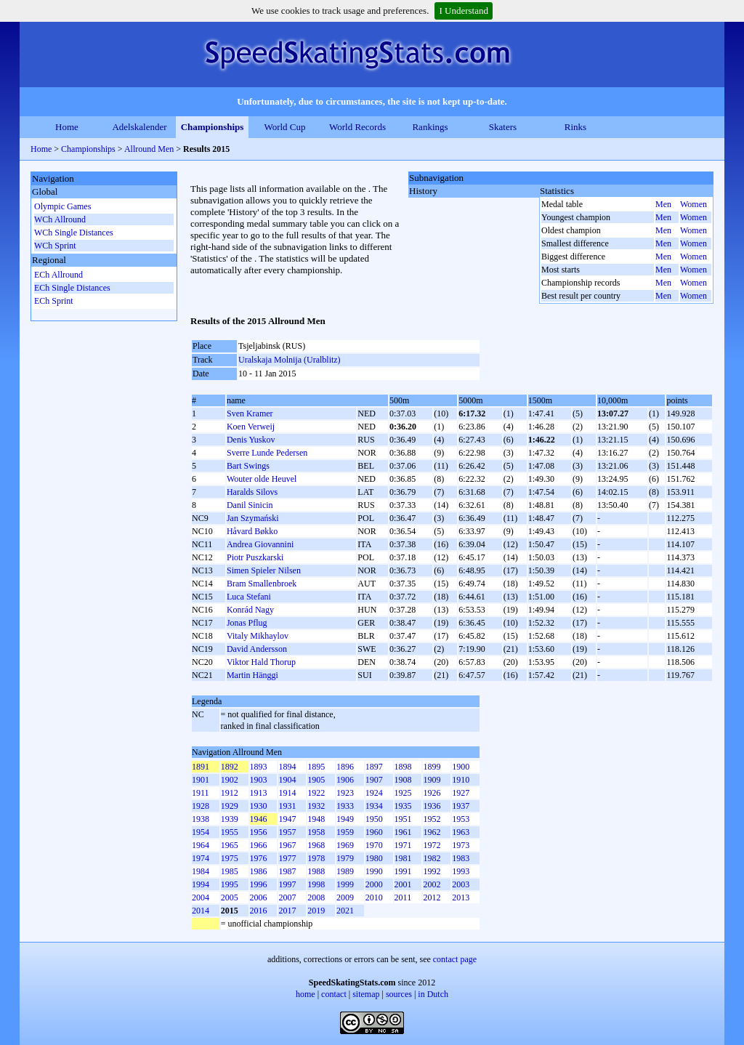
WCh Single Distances (73, 232)
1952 (431, 819)
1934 (374, 806)
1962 (431, 832)
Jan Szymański (253, 518)
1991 (403, 871)
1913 (258, 793)
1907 (374, 780)
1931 (287, 806)
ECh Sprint (53, 301)
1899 (431, 767)
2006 (258, 897)
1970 (374, 845)
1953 (460, 819)
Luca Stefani (249, 597)
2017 (287, 910)
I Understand (463, 10)
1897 (374, 767)
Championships (212, 126)
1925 (403, 793)
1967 (287, 845)
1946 (258, 819)
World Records (357, 126)
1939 (229, 819)
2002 (431, 884)
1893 (258, 767)
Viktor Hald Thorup (261, 662)
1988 (316, 871)
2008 (316, 897)
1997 (287, 884)
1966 (258, 845)
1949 (345, 819)
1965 (229, 845)
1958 (316, 832)
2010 (374, 897)
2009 (345, 897)
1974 (200, 858)
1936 (431, 806)
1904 (287, 780)
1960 (374, 832)
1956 (258, 832)
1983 (460, 858)
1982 (431, 858)
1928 (200, 806)
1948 (316, 819)
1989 (345, 871)
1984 (200, 871)
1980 (374, 858)
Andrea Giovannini (260, 544)
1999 (345, 884)
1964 (200, 845)
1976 (258, 858)
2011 (403, 897)
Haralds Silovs (252, 492)
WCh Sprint (55, 246)
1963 (460, 832)
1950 (374, 819)
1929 (229, 806)
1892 (229, 767)
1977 (287, 858)
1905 (316, 780)
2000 (374, 884)
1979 (345, 858)
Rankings (430, 126)
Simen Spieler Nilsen (264, 570)
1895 (316, 767)
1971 (403, 845)
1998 (316, 884)
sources (399, 994)
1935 (403, 806)
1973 (460, 845)
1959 (345, 832)
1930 (258, 806)
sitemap (365, 994)
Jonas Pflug (247, 623)
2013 (460, 897)
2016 (258, 910)
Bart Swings (248, 466)
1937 (460, 806)
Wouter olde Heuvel (261, 479)
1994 (200, 884)
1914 (287, 793)
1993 (460, 871)
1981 (403, 858)
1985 (229, 871)
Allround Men (149, 149)
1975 (229, 858)
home (305, 994)
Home (66, 126)
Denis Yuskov (251, 440)
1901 (200, 780)
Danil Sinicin (250, 505)
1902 (229, 780)
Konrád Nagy (250, 610)
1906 (345, 780)
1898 (403, 767)
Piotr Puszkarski (255, 557)
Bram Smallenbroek (261, 583)
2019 (316, 910)
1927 (460, 793)
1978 (316, 858)
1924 (374, 793)
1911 (200, 793)
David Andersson (257, 649)
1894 (287, 767)
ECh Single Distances (72, 288)
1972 (431, 845)
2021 (345, 910)
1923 (345, 793)
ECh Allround (58, 275)
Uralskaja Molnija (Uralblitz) (289, 360)
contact (334, 994)
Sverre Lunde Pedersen (267, 453)
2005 (229, 897)
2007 (287, 897)
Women (693, 204)
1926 (431, 793)
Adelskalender (139, 126)
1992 (431, 871)
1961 (403, 832)
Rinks (575, 126)
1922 (316, 793)
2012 (431, 897)
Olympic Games (62, 206)
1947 (287, 819)
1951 (403, 819)
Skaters (503, 126)
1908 (403, 780)
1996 (258, 884)
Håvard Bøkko (252, 531)
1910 (460, 780)
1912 (229, 793)
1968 (316, 845)
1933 (345, 806)
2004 (200, 897)
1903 (258, 780)
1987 (287, 871)
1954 (200, 832)
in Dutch (433, 994)
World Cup (284, 126)
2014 (200, 910)
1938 (200, 819)
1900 (460, 767)
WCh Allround (60, 219)
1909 (431, 780)
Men (663, 204)
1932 (316, 806)
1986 (258, 871)
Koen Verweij (251, 426)
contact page (455, 959)
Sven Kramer (250, 413)
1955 (229, 832)
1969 (345, 845)
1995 (229, 884)
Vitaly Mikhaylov (257, 636)
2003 (460, 884)
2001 (403, 884)
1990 (374, 871)
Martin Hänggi (252, 675)
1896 (345, 767)
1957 (287, 832)
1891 (200, 767)
